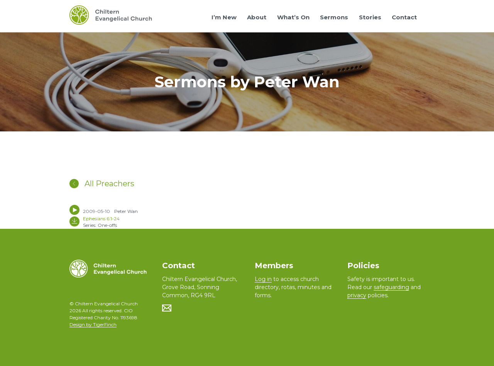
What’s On (293, 17)
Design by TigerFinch (93, 324)
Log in (263, 279)
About (256, 17)
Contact (404, 17)
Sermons (334, 17)
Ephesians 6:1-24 (101, 218)
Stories (370, 17)
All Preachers (101, 183)
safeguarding (391, 287)
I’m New (224, 17)
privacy (356, 295)
